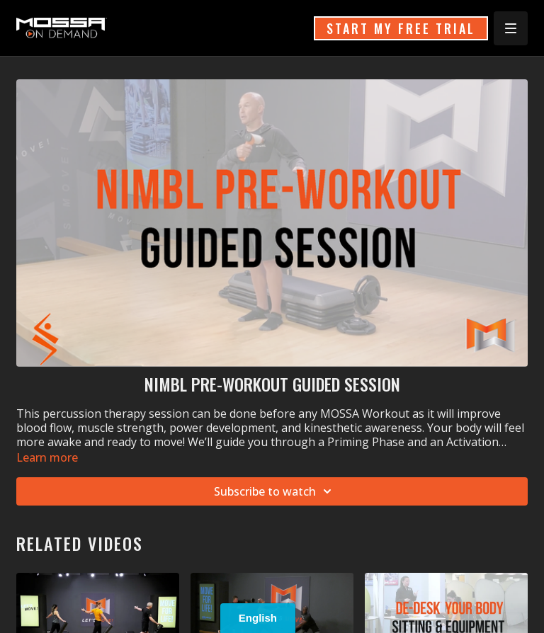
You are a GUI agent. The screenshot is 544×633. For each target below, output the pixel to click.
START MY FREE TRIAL (401, 28)
